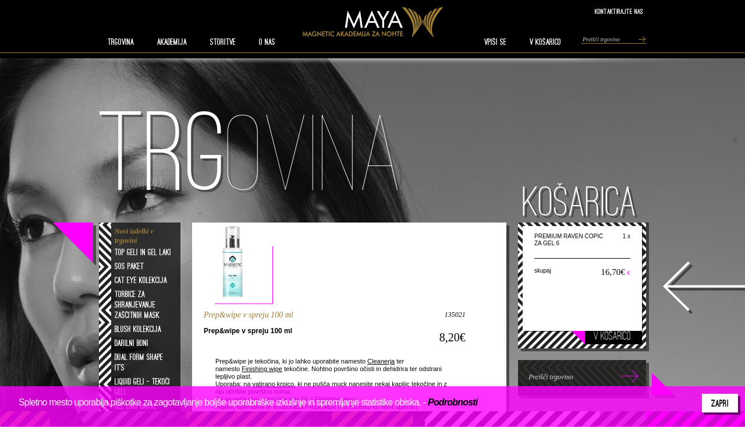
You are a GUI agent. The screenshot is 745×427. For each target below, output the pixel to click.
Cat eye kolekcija (141, 280)
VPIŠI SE (495, 42)
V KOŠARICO (545, 42)
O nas (267, 42)
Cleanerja (381, 361)
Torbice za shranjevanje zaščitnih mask (137, 304)
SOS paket (129, 266)
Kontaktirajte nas (619, 11)
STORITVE (223, 42)
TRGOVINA (121, 42)
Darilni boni (131, 343)
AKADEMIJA (172, 42)
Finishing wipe (262, 368)
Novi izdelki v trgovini (134, 236)
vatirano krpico (274, 383)
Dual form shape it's (139, 362)
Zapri (720, 403)
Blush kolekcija (138, 329)
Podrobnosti (452, 402)
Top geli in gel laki (143, 252)
